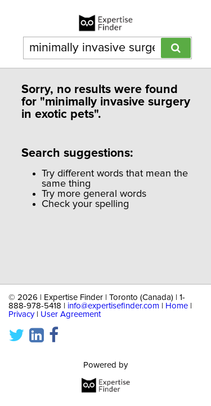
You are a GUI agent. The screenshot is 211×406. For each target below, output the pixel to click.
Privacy (21, 308)
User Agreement (71, 308)
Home (176, 300)
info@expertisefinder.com (113, 300)
